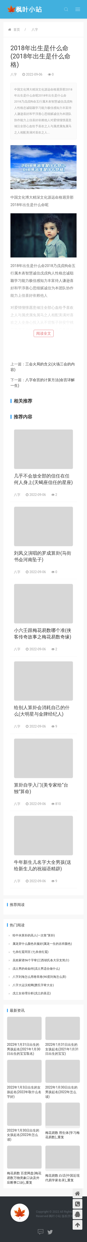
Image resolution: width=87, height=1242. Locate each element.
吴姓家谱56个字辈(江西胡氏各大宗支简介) (41, 960)
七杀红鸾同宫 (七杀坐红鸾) (30, 952)
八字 (35, 29)
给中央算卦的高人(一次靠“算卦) (34, 935)
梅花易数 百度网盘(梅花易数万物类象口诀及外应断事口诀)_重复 (24, 1177)
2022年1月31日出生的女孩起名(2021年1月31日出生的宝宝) (62, 1049)
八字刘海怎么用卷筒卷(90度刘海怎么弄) (39, 976)
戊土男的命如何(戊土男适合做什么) (36, 968)
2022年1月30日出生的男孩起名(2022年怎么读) (61, 1091)
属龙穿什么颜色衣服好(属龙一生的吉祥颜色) (42, 943)
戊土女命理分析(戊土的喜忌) (32, 993)
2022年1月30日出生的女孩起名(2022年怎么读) (23, 1134)
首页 (16, 29)
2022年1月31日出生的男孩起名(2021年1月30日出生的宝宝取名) (23, 1049)
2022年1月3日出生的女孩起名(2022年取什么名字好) (24, 1091)
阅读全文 (43, 333)
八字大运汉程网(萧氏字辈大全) (33, 985)
